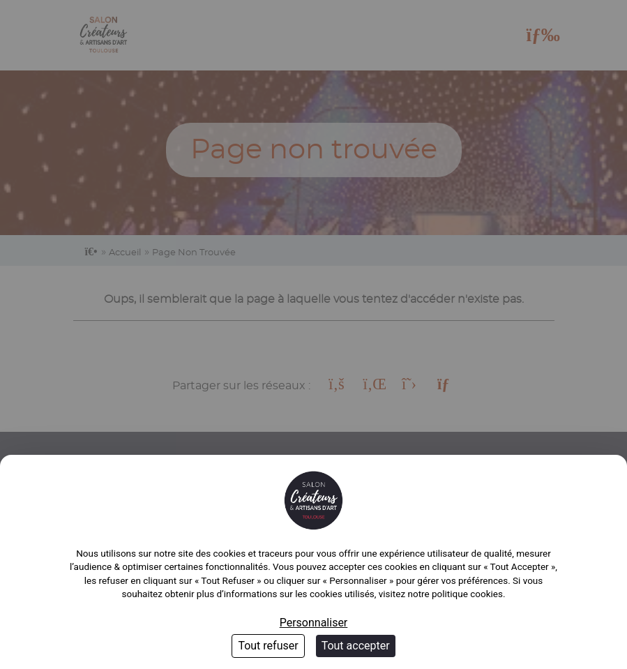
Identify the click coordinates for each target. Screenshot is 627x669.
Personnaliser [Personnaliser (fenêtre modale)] (314, 622)
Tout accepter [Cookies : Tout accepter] (356, 645)
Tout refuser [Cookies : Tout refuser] (268, 645)
